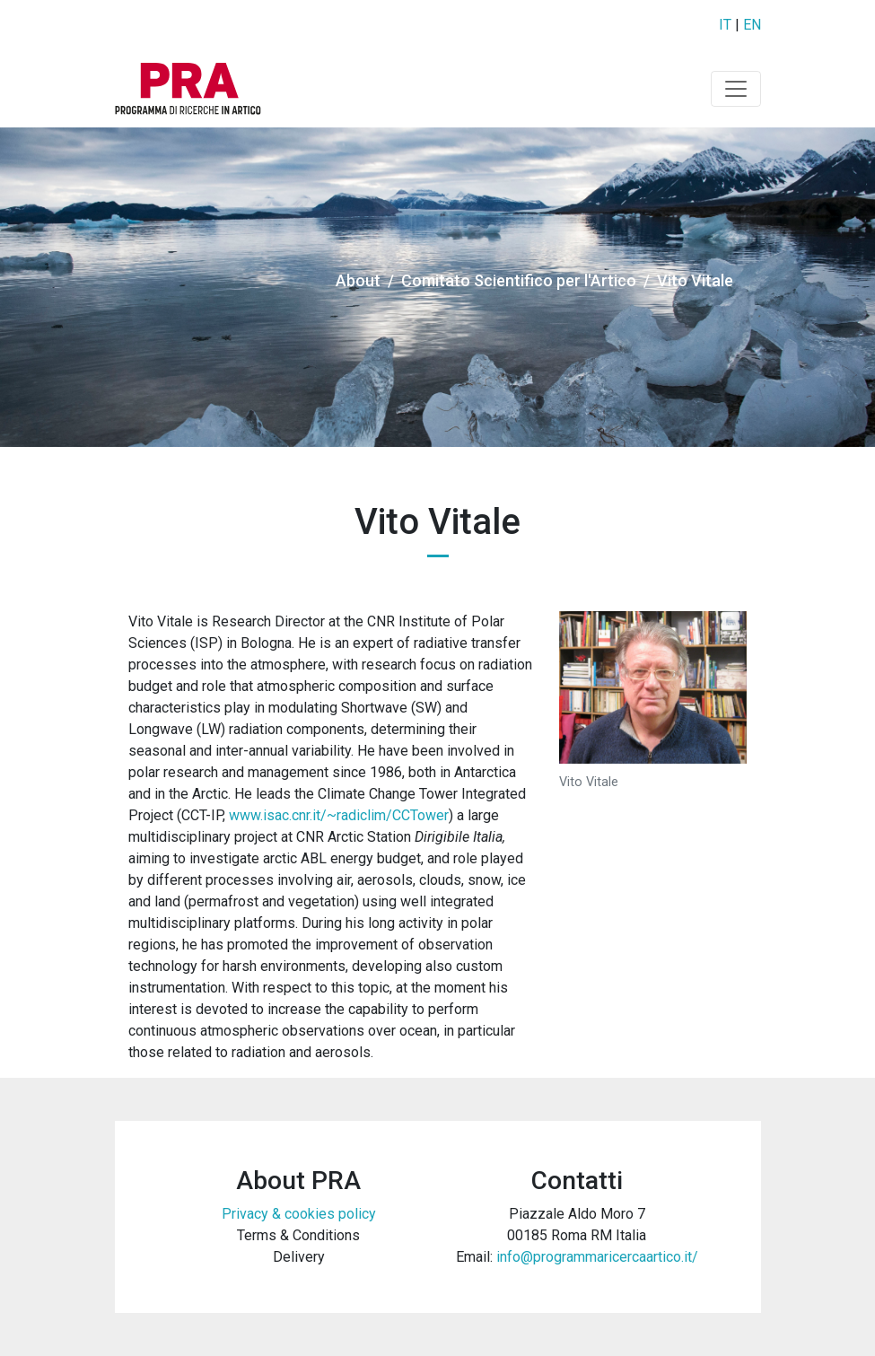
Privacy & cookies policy (299, 1213)
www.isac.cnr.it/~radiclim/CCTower (339, 815)
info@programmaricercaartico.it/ (597, 1256)
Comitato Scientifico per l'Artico (518, 280)
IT (725, 24)
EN (752, 24)
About (358, 280)
